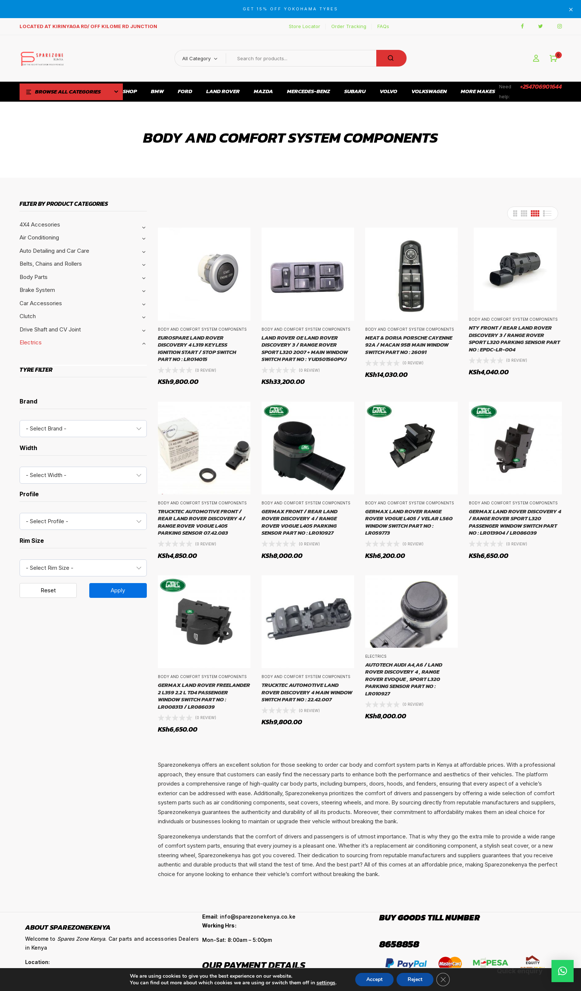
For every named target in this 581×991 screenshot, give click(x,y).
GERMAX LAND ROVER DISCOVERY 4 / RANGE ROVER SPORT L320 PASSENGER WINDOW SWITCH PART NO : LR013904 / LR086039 (515, 522)
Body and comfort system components (202, 329)
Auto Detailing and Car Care (54, 250)
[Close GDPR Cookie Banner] (443, 979)
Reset (48, 590)
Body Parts (34, 276)
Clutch (28, 316)
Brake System (37, 289)
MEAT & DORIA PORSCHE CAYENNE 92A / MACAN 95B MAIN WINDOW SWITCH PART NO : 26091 (408, 345)
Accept (374, 979)
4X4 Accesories (40, 224)
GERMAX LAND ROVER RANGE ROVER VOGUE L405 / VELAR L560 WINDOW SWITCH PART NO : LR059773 (409, 522)
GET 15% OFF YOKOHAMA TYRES (290, 8)
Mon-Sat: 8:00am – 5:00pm (237, 940)
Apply (118, 590)
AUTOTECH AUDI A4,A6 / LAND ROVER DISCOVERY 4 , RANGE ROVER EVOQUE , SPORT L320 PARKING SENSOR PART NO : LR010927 (403, 679)
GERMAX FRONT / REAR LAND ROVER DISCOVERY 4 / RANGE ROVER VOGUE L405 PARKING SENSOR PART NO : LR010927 (300, 522)
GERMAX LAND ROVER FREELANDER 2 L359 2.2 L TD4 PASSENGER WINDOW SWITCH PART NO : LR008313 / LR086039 (204, 695)
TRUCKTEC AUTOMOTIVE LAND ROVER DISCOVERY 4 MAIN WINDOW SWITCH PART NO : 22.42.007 (307, 692)
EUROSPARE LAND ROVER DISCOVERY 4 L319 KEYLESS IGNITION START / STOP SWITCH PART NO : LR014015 (197, 348)
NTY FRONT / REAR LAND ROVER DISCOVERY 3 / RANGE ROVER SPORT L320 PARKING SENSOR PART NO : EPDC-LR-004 (514, 338)
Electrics (31, 342)
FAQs (383, 26)
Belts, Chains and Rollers (51, 263)
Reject (415, 979)
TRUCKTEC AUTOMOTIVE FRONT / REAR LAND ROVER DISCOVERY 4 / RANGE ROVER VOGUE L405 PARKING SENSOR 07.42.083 (201, 522)
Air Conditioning (39, 237)
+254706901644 (541, 86)
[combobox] (83, 428)
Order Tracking (348, 26)
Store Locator (304, 26)
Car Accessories (41, 303)
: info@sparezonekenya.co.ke (248, 916)
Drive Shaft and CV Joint (50, 329)
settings (326, 983)
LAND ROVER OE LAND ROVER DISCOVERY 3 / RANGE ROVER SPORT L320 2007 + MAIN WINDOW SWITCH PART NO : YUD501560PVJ (305, 348)
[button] (553, 58)
